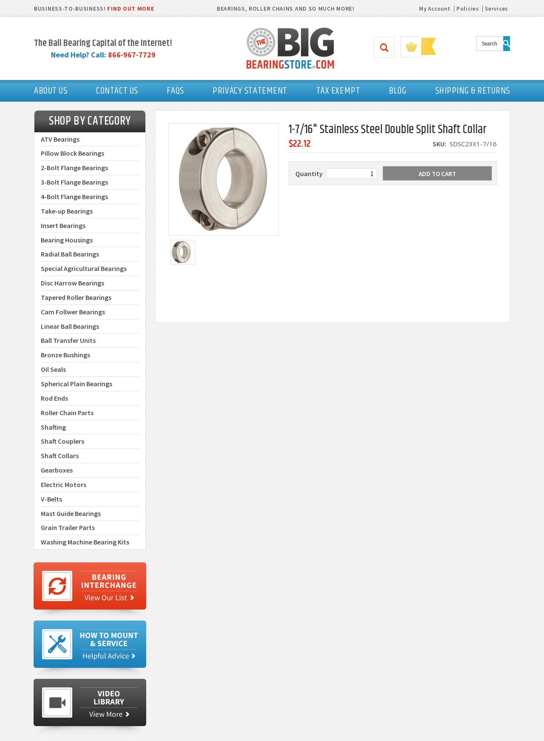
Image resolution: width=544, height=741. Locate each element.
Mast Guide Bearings (71, 513)
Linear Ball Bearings (70, 326)
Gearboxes (57, 470)
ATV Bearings (60, 139)
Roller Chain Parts (67, 412)
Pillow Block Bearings (72, 153)
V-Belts (51, 499)
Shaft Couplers (62, 441)
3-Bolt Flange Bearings (74, 182)
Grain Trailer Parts (68, 527)
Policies (467, 8)
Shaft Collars (60, 455)
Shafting (53, 427)
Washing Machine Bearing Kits (85, 542)
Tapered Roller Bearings (76, 297)
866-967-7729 (132, 55)
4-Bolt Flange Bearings (74, 196)
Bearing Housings (67, 240)
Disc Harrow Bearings (72, 283)
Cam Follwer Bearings (73, 312)
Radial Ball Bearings (70, 254)
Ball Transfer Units (68, 340)
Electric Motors (63, 484)
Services (496, 8)
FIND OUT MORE (130, 8)
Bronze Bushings (65, 355)
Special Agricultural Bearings (84, 268)
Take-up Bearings (67, 211)
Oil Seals (53, 369)
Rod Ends (54, 398)
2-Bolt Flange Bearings (74, 167)
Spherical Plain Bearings (76, 383)
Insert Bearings (63, 225)
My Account (434, 8)
